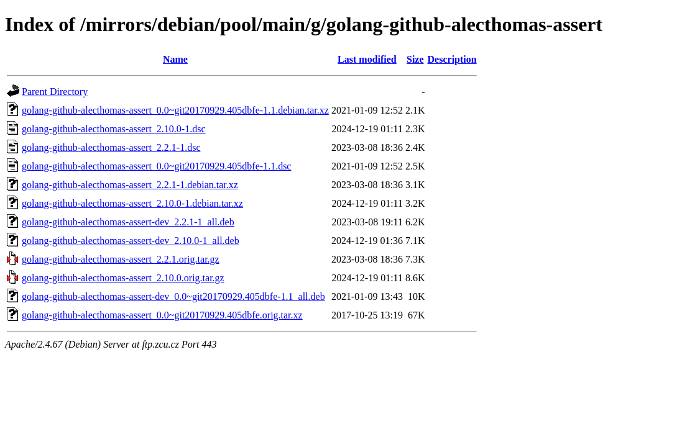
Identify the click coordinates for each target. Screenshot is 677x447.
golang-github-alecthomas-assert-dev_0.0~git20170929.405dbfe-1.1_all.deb (173, 296)
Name (175, 59)
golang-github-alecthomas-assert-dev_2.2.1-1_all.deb (128, 222)
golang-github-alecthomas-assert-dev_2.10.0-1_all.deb (130, 240)
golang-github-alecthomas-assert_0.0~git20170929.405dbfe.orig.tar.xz (162, 315)
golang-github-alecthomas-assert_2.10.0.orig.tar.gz (123, 278)
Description (452, 59)
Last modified (367, 59)
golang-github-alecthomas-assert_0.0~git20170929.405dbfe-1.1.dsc (156, 166)
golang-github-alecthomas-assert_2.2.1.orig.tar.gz (120, 259)
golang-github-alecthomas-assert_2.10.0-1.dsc (113, 129)
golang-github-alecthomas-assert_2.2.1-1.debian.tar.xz (130, 184)
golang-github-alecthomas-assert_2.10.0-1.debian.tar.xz (132, 203)
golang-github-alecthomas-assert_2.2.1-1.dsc (111, 147)
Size (415, 59)
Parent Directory (55, 91)
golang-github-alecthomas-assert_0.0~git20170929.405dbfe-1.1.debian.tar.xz (175, 110)
